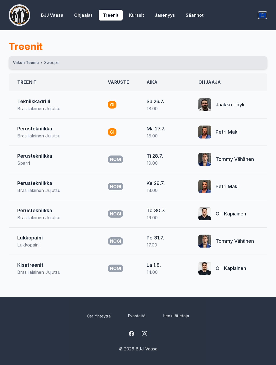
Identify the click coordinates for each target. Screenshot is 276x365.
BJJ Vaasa (52, 15)
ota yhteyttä (99, 316)
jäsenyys (165, 15)
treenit (110, 15)
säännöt (194, 15)
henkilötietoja (176, 315)
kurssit (136, 15)
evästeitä (137, 315)
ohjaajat (83, 15)
